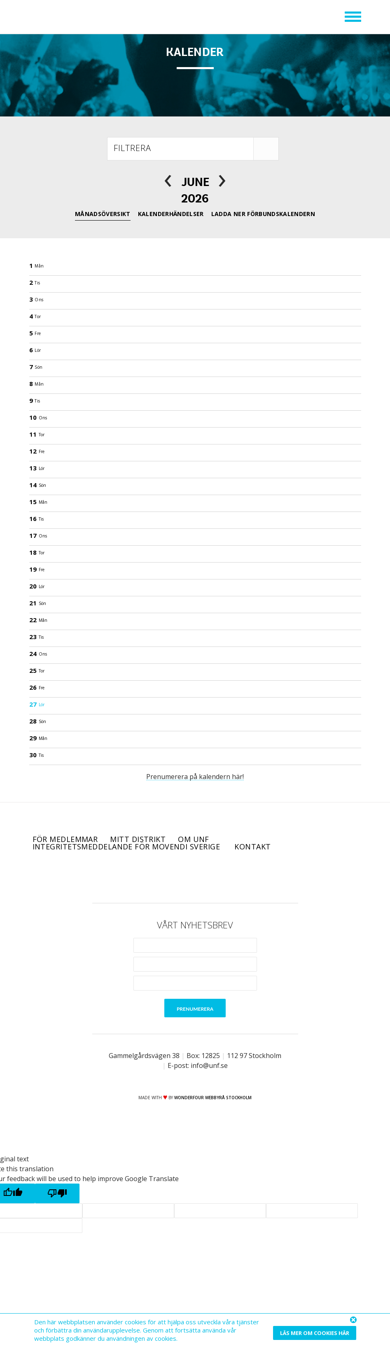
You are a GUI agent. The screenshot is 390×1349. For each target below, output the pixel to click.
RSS (229, 876)
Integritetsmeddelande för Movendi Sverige (127, 846)
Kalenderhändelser (171, 214)
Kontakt (252, 846)
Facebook (160, 876)
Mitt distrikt (138, 839)
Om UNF (193, 839)
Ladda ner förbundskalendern (263, 214)
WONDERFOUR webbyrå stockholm (213, 1097)
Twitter (183, 876)
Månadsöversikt (103, 214)
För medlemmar (65, 839)
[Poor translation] (57, 1193)
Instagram (206, 876)
